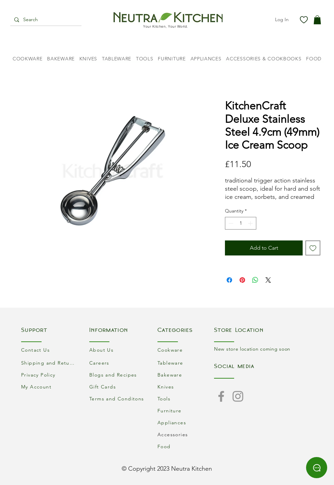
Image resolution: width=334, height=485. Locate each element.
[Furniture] (185, 410)
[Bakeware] (185, 374)
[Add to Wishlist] (312, 247)
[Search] (45, 20)
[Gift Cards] (117, 386)
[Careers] (117, 362)
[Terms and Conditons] (117, 398)
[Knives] (185, 386)
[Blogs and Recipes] (117, 374)
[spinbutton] (240, 223)
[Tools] (185, 398)
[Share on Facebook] (229, 280)
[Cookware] (185, 350)
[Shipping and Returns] (49, 362)
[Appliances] (185, 422)
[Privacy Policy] (49, 374)
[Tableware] (185, 362)
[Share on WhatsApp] (255, 280)
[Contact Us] (49, 350)
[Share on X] (268, 280)
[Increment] (251, 223)
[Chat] (316, 467)
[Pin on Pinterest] (242, 280)
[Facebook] (221, 396)
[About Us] (117, 350)
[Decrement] (230, 223)
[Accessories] (185, 434)
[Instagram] (238, 396)
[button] (317, 19)
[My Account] (49, 386)
